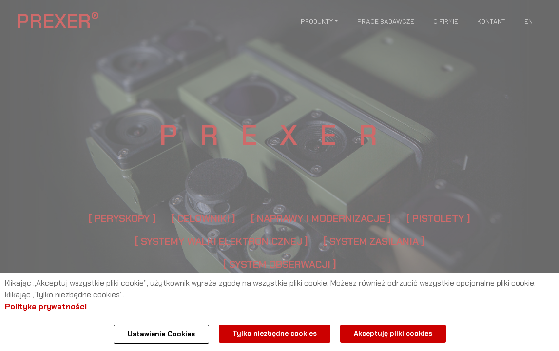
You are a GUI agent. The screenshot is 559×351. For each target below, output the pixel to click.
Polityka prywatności (46, 306)
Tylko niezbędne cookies (274, 333)
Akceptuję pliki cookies (393, 333)
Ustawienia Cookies (161, 334)
